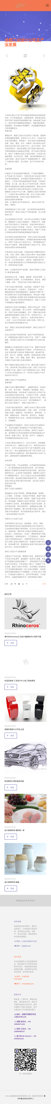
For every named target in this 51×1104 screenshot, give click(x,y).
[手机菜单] (47, 5)
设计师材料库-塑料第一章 (14, 830)
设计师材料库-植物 (11, 882)
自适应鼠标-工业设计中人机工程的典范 (19, 681)
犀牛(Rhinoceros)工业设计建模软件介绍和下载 (22, 637)
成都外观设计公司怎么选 (14, 729)
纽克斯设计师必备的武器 (14, 781)
